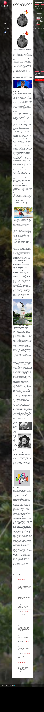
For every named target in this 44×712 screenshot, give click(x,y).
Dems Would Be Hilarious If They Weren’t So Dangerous (39, 9)
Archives (6, 28)
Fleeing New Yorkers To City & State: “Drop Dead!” (39, 22)
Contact (6, 26)
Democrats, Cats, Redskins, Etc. (39, 18)
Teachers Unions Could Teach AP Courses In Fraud (39, 14)
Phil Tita (19, 611)
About (5, 23)
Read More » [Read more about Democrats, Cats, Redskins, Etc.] (38, 19)
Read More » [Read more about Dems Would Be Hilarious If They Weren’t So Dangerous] (38, 12)
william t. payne (21, 661)
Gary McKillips (20, 646)
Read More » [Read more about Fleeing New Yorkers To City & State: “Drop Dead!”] (38, 24)
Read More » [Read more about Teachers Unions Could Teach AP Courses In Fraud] (38, 16)
